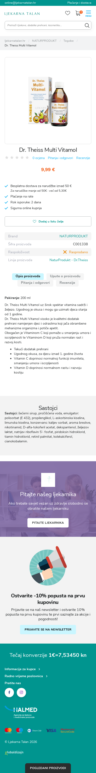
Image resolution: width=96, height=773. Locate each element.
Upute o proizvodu (65, 276)
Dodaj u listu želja (48, 221)
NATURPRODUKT (74, 236)
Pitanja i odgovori (60, 158)
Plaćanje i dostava (79, 3)
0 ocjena (39, 158)
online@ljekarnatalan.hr (20, 3)
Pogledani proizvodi (48, 768)
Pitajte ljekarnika (48, 523)
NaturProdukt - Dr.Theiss (69, 260)
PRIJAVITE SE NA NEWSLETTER (48, 629)
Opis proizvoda (28, 276)
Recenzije (83, 158)
